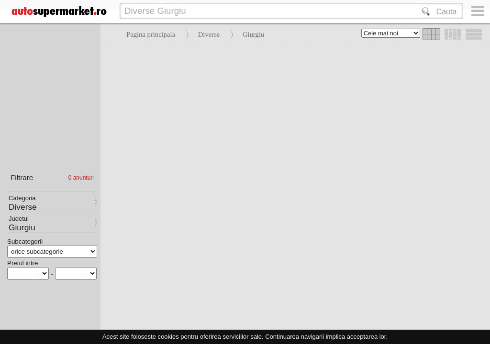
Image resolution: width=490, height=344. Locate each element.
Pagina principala (150, 34)
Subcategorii (25, 241)
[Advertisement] (293, 115)
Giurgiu (253, 34)
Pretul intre (22, 263)
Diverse (209, 34)
